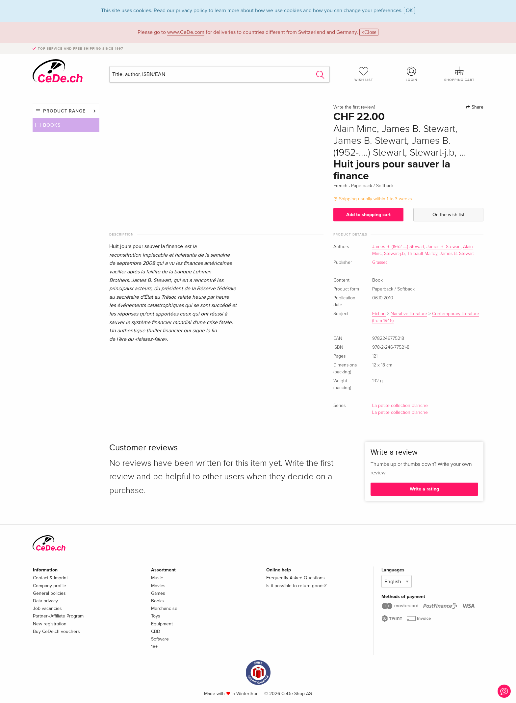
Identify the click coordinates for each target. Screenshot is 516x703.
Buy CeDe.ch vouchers (56, 631)
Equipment (162, 624)
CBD (155, 631)
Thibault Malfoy (422, 253)
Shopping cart (459, 74)
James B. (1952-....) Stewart (398, 246)
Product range (64, 111)
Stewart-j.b (394, 253)
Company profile (49, 586)
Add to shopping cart (368, 214)
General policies (49, 593)
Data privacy (45, 601)
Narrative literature (409, 314)
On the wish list (448, 214)
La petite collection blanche (400, 405)
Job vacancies (47, 608)
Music (157, 578)
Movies (158, 586)
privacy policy (191, 10)
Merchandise (164, 608)
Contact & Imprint (50, 578)
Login (412, 74)
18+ (154, 646)
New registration (49, 624)
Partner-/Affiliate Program (58, 616)
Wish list (364, 74)
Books (52, 125)
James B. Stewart (443, 246)
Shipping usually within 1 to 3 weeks (375, 199)
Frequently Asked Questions (295, 578)
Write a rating (424, 489)
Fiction (379, 314)
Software (160, 639)
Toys (155, 616)
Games (158, 593)
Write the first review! (354, 107)
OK (409, 10)
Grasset (379, 262)
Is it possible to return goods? (296, 586)
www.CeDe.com (185, 32)
